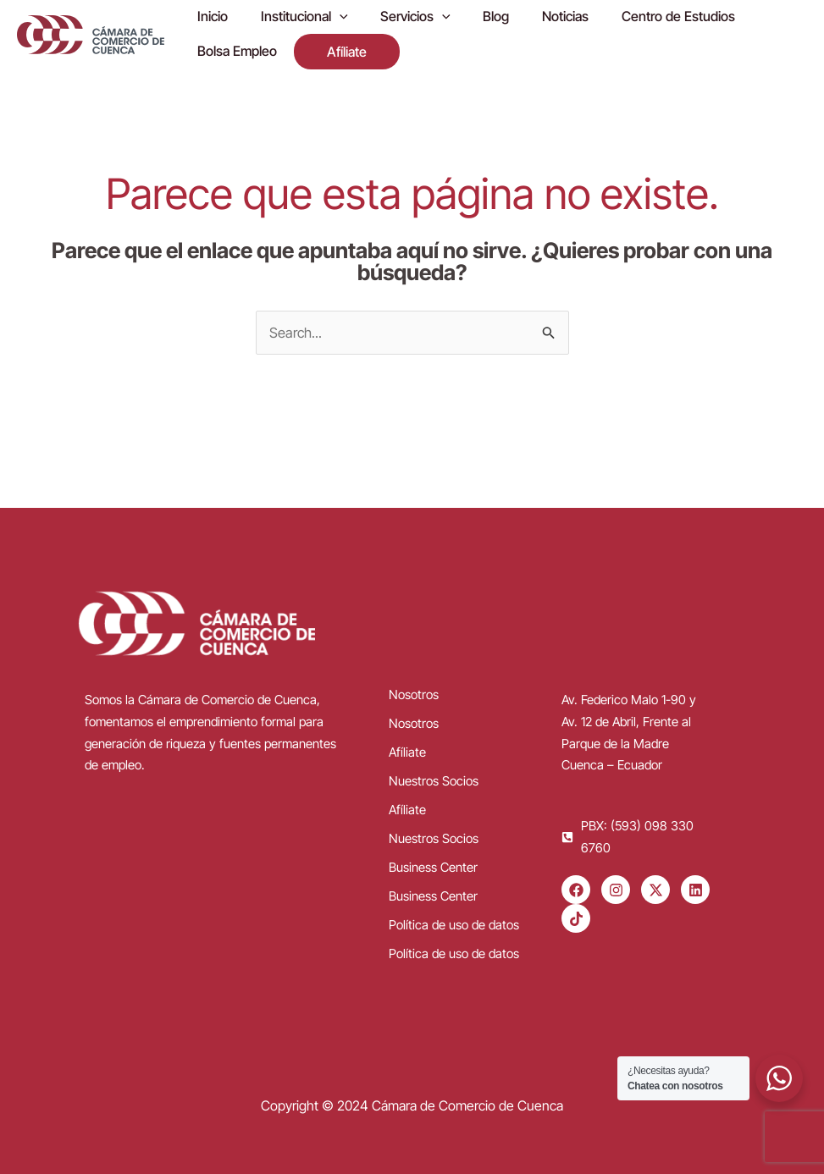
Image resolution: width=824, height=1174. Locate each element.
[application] (331, 19)
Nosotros (414, 694)
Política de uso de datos (454, 924)
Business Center (433, 866)
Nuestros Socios (433, 780)
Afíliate (407, 751)
